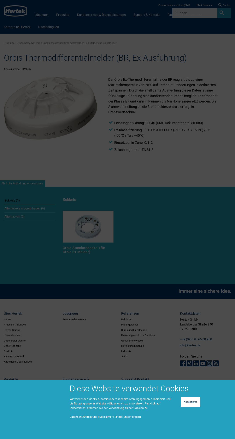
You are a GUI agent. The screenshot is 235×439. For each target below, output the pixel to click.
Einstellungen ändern (128, 417)
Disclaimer (106, 417)
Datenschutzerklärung (83, 417)
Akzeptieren (190, 401)
